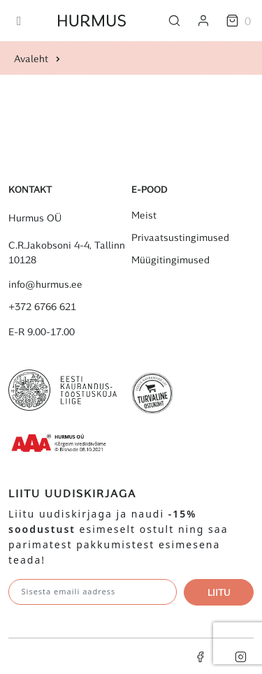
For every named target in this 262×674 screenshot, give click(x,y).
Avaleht (31, 58)
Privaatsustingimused (180, 237)
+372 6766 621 (42, 307)
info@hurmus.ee (45, 284)
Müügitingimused (170, 260)
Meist (144, 215)
